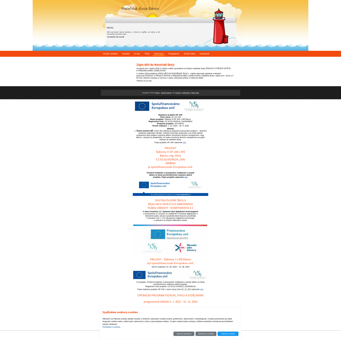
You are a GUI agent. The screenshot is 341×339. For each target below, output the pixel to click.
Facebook (204, 53)
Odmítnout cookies (206, 334)
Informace (159, 53)
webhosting (186, 93)
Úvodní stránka (110, 53)
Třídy (147, 53)
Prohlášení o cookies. (111, 327)
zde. (202, 289)
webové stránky (166, 93)
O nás (137, 53)
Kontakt (126, 53)
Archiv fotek (189, 53)
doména (178, 93)
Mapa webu (195, 93)
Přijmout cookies (228, 334)
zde (184, 142)
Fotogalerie (173, 53)
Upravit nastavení (184, 334)
